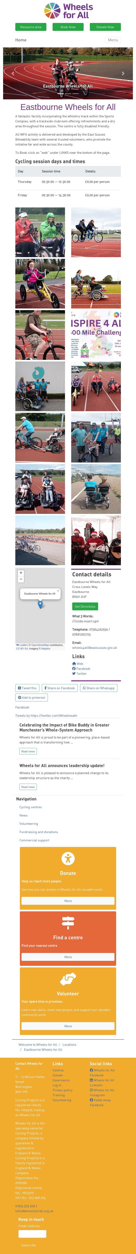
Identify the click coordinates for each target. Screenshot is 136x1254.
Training (59, 1095)
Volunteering (28, 824)
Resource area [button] (30, 27)
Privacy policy (62, 1090)
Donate (58, 1075)
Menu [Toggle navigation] (113, 39)
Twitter (79, 673)
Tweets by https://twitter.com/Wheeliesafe (46, 715)
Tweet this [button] (27, 688)
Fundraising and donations (38, 832)
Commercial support (34, 840)
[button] (13, 73)
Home (20, 39)
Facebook (81, 668)
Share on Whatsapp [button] (99, 688)
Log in (57, 1085)
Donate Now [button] (105, 27)
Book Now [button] (68, 27)
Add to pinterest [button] (31, 697)
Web (77, 663)
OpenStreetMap (40, 645)
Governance (61, 1080)
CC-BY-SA (22, 648)
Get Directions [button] (85, 606)
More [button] (68, 901)
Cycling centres (30, 807)
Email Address (29, 1226)
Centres (58, 1070)
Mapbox (45, 648)
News (23, 815)
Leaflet (21, 645)
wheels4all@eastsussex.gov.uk (94, 648)
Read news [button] (28, 751)
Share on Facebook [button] (60, 688)
